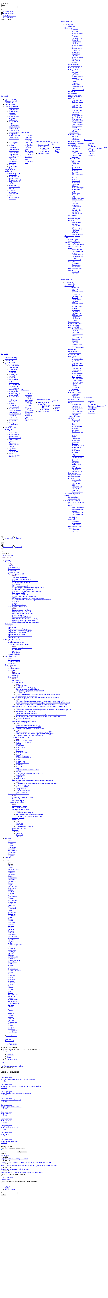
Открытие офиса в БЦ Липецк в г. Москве (14, 1159)
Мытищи (11, 955)
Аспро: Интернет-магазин (54, 1142)
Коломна (11, 929)
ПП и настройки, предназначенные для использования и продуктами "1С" (40, 701)
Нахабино (11, 958)
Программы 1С (17, 680)
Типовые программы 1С (20, 577)
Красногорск (12, 936)
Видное (10, 876)
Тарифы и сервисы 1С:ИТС (25, 740)
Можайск (11, 953)
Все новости (5, 1155)
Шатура (10, 1025)
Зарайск (11, 910)
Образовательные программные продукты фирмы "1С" (34, 732)
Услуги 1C (11, 565)
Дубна (10, 903)
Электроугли (12, 1032)
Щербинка (11, 1029)
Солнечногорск (13, 1000)
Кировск (11, 926)
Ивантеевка (12, 915)
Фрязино (11, 1013)
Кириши (11, 924)
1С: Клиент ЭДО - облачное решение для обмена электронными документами (26, 1162)
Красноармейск (13, 934)
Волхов (10, 883)
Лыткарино (12, 950)
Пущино (11, 984)
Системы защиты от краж (24, 812)
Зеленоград (12, 914)
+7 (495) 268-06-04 (7, 17)
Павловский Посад (14, 970)
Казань (10, 919)
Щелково (11, 1027)
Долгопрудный (13, 900)
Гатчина (11, 891)
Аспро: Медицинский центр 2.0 (54, 1100)
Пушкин (11, 981)
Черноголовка (12, 1022)
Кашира (11, 920)
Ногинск (11, 963)
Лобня (10, 943)
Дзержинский (12, 896)
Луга (9, 946)
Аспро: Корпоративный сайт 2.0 (54, 1107)
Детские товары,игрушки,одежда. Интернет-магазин (54, 1080)
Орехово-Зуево (13, 969)
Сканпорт (19, 833)
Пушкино (11, 982)
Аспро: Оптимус (54, 1121)
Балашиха (11, 872)
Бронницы (11, 874)
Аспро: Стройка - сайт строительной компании (54, 1094)
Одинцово (11, 965)
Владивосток (12, 878)
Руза (9, 991)
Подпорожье (12, 975)
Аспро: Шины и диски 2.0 (54, 1128)
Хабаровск (11, 1015)
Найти (3, 1195)
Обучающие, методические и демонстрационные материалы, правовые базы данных (43, 709)
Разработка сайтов (14, 660)
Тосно (10, 1008)
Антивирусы (16, 673)
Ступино (11, 1005)
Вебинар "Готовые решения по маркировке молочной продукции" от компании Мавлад (29, 1165)
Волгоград (11, 879)
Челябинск (11, 1020)
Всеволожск (12, 888)
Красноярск (12, 939)
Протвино (11, 979)
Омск (10, 967)
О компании (12, 842)
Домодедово (12, 902)
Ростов (10, 989)
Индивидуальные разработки (21, 610)
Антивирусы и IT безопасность (22, 648)
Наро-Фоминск (13, 957)
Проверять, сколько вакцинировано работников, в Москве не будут (22, 1172)
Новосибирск (12, 962)
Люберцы (11, 951)
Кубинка (11, 941)
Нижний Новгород (14, 960)
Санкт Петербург (13, 869)
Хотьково (11, 1018)
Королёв (11, 933)
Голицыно (11, 893)
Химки (10, 1017)
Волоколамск (12, 881)
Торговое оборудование (19, 806)
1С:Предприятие (21, 685)
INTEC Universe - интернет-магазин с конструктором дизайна (54, 1087)
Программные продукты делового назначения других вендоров (36, 783)
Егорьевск (11, 905)
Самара (10, 993)
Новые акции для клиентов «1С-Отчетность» (15, 1169)
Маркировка (12, 627)
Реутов (10, 987)
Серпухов (11, 996)
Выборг (10, 890)
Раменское (11, 986)
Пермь (10, 972)
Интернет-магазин (14, 668)
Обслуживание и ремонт (16, 642)
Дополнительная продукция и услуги (28, 725)
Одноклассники (11, 1059)
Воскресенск (12, 886)
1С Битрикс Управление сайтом (22, 797)
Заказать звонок (6, 557)
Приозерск (11, 977)
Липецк (10, 867)
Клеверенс (19, 823)
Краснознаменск (13, 938)
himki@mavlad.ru (8, 1051)
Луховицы (11, 948)
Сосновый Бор (13, 1001)
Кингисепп (11, 922)
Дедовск (11, 895)
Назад (10, 563)
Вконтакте (9, 1055)
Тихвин (10, 1006)
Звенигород (12, 912)
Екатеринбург (12, 907)
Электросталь (12, 1030)
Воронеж (11, 884)
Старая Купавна (13, 1003)
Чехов (10, 1024)
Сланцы (11, 998)
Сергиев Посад (13, 994)
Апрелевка (11, 871)
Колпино (11, 931)
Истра (10, 917)
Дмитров (11, 898)
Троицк (10, 1010)
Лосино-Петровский (15, 945)
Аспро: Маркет (54, 1114)
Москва (10, 866)
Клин (10, 927)
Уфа (9, 1012)
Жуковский (12, 908)
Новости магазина (8, 1150)
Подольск (11, 974)
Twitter (8, 1057)
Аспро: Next (54, 1135)
